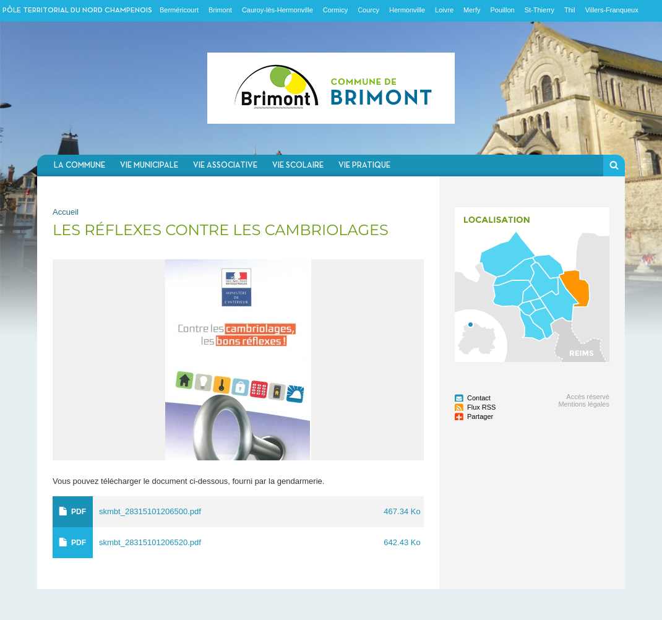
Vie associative (225, 165)
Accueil (66, 212)
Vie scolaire (298, 165)
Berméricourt (179, 10)
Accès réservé (587, 396)
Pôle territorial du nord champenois (77, 10)
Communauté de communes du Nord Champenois (331, 88)
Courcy (368, 10)
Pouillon (503, 10)
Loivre (444, 10)
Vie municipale (149, 165)
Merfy (472, 10)
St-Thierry (539, 10)
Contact (479, 398)
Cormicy (335, 10)
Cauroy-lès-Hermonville (277, 10)
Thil (569, 10)
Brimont (220, 10)
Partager (480, 416)
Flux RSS (481, 407)
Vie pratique (364, 165)
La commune (79, 165)
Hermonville (407, 10)
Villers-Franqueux (611, 10)
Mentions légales (583, 404)
